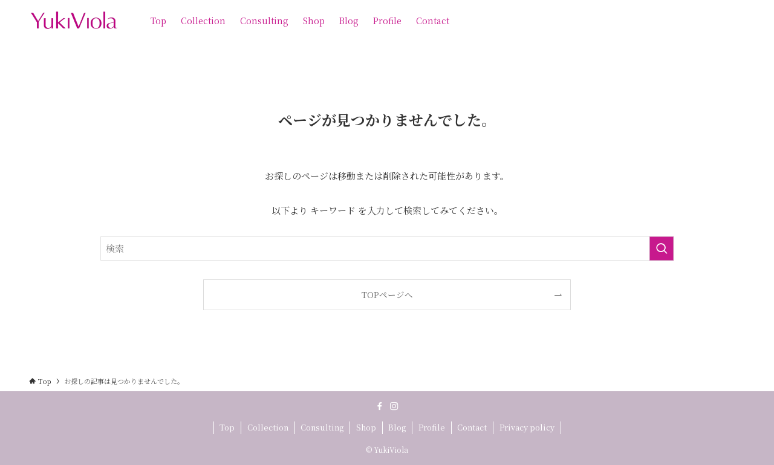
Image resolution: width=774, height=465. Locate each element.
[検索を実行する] (661, 248)
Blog (397, 427)
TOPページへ (387, 294)
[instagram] (394, 406)
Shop (366, 427)
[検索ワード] (387, 248)
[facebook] (379, 406)
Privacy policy (526, 427)
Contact (472, 427)
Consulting (322, 427)
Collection (267, 427)
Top (227, 427)
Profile (431, 427)
